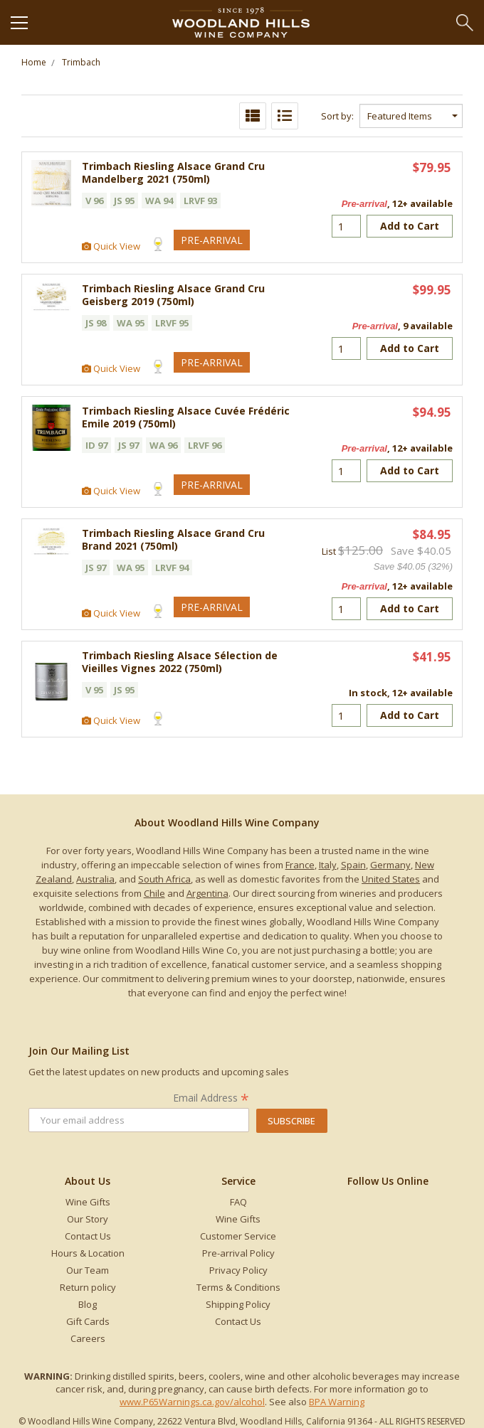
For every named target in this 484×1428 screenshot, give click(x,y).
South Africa (164, 879)
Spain (353, 864)
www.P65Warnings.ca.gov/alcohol (192, 1401)
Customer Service (238, 1236)
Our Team (87, 1270)
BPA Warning (336, 1401)
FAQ (238, 1201)
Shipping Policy (238, 1304)
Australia (95, 879)
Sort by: (337, 116)
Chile (154, 893)
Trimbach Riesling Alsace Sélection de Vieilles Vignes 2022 (180, 662)
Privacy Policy (238, 1270)
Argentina (207, 893)
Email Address (211, 1097)
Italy (328, 864)
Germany (390, 864)
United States (391, 879)
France (300, 864)
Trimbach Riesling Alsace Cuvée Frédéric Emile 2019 (186, 417)
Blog (87, 1304)
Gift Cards (88, 1321)
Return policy (88, 1287)
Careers (87, 1338)
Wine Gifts (87, 1201)
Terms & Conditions (238, 1287)
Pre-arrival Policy (238, 1253)
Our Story (87, 1219)
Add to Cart (409, 226)
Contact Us (88, 1236)
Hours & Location (88, 1253)
